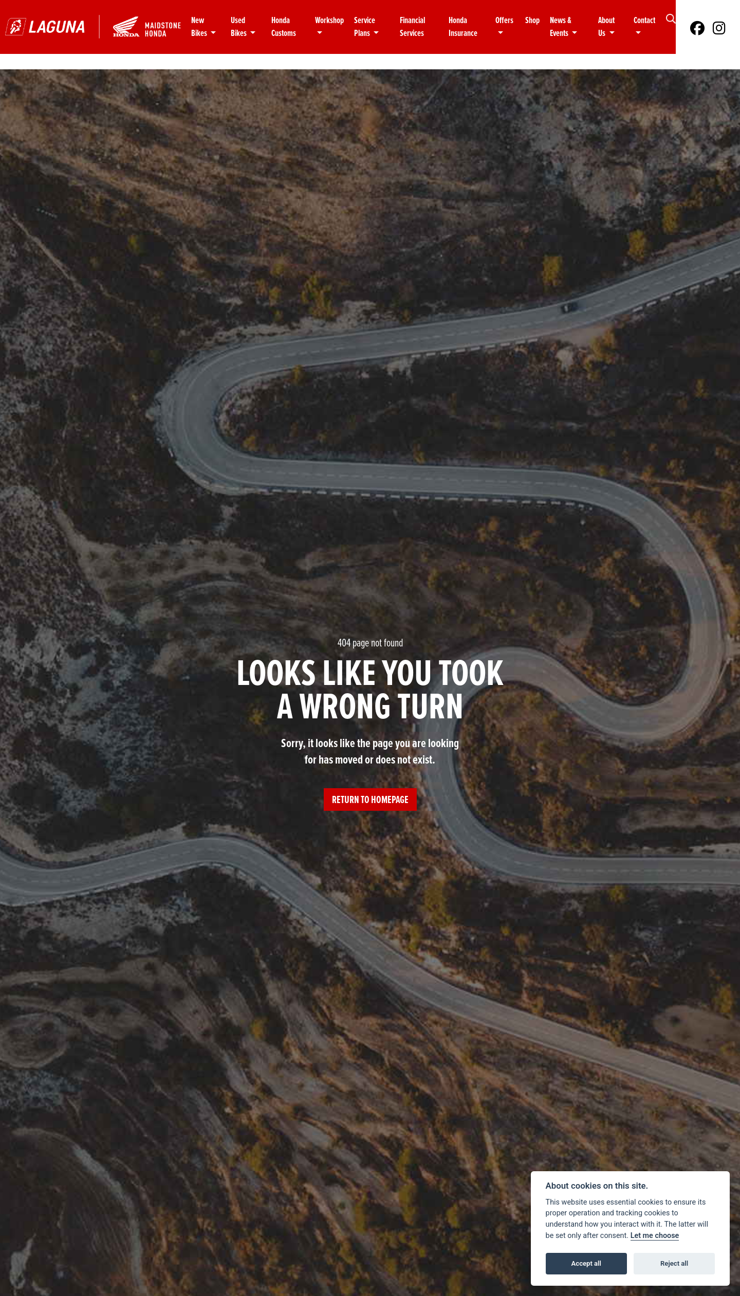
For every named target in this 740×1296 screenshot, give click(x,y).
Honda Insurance (463, 27)
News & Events (560, 27)
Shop (532, 20)
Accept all (586, 1263)
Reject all (674, 1263)
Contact (644, 20)
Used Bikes (239, 27)
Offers (504, 20)
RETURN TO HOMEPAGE (370, 799)
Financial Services (412, 27)
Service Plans (364, 27)
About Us (606, 27)
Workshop (329, 20)
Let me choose (655, 1235)
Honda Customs (283, 27)
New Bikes (200, 27)
